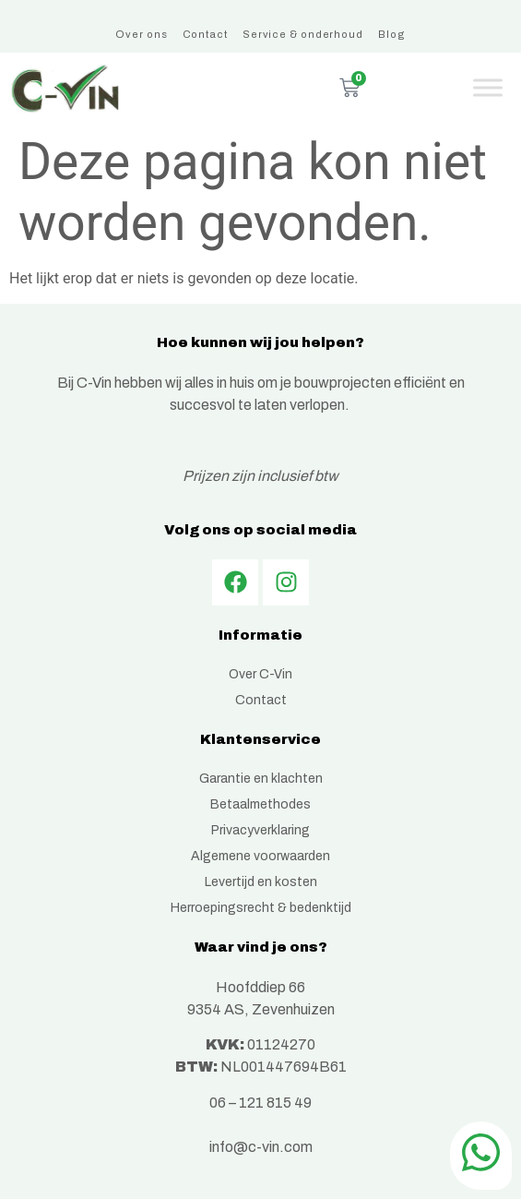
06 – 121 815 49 (260, 1102)
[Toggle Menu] (488, 88)
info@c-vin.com (261, 1146)
